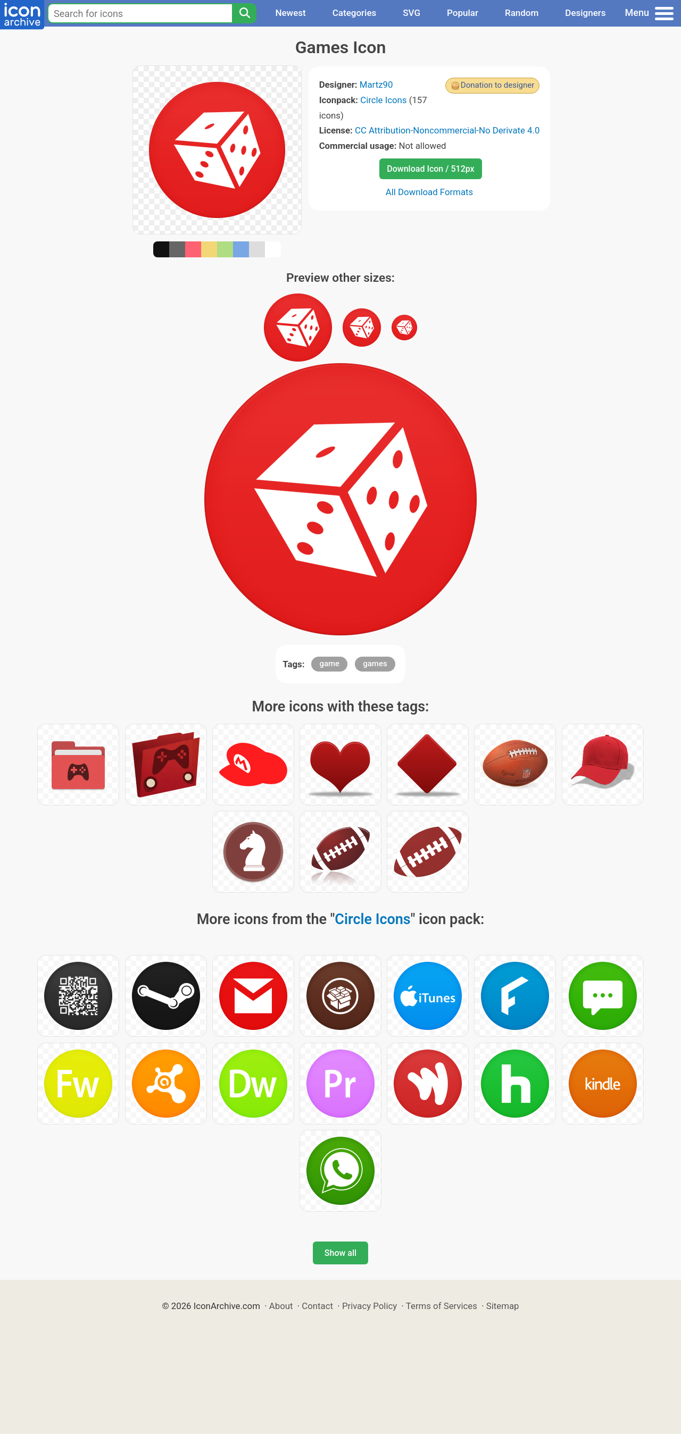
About (281, 1306)
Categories (355, 12)
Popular (462, 12)
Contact (317, 1306)
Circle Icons (383, 100)
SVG (411, 12)
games (375, 663)
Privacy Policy (369, 1306)
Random (521, 12)
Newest (290, 12)
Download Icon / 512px (430, 169)
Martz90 (376, 84)
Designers (585, 12)
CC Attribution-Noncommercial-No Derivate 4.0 (447, 130)
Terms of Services (441, 1306)
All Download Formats (430, 192)
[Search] (244, 13)
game (329, 663)
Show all (340, 1253)
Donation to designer (498, 85)
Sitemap (502, 1306)
